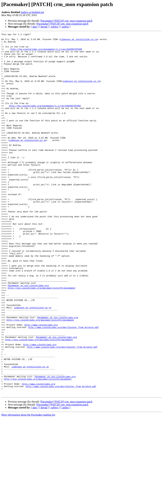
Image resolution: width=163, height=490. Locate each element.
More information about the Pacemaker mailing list (28, 487)
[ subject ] (54, 26)
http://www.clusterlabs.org (41, 383)
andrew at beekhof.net (32, 12)
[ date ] (34, 26)
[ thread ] (44, 26)
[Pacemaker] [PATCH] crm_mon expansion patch (66, 20)
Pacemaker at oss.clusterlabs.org (28, 336)
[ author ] (65, 26)
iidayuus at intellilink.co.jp (78, 40)
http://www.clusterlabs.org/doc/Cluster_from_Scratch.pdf (63, 386)
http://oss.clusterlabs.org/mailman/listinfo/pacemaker (42, 339)
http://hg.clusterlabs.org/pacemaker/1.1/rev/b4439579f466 (46, 52)
